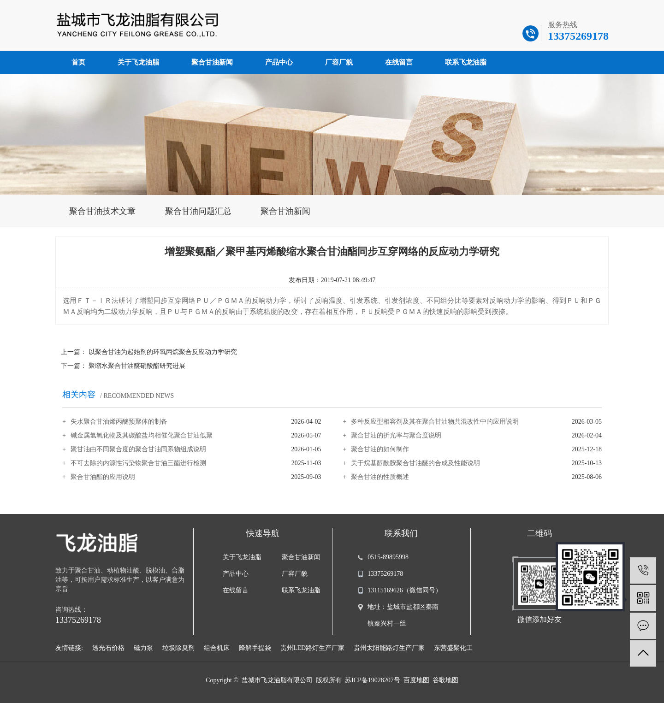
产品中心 (279, 62)
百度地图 (416, 680)
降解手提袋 (255, 647)
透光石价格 (108, 647)
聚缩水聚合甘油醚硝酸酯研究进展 (137, 365)
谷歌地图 (445, 680)
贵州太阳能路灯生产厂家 (389, 647)
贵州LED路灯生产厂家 (312, 647)
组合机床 (217, 647)
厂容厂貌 (339, 62)
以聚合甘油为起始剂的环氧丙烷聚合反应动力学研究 (163, 352)
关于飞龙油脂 (138, 62)
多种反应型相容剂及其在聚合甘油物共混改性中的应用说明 (435, 421)
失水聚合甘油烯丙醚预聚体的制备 (119, 421)
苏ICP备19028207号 (372, 680)
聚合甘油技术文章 (102, 211)
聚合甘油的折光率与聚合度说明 (396, 435)
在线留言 (399, 62)
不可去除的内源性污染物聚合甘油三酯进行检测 (138, 463)
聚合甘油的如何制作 (380, 449)
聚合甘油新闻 (212, 62)
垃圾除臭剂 (178, 647)
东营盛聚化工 (453, 647)
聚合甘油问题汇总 (198, 211)
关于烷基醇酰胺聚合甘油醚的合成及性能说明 (415, 463)
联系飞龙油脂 (465, 62)
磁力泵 (143, 647)
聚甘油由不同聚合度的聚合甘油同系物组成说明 (138, 449)
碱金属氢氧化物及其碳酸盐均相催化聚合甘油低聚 (142, 435)
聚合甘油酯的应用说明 (103, 476)
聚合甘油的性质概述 (380, 476)
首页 (78, 62)
